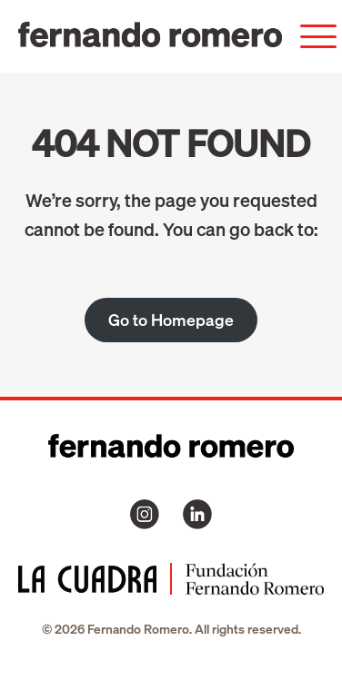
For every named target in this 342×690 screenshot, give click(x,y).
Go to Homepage (171, 319)
